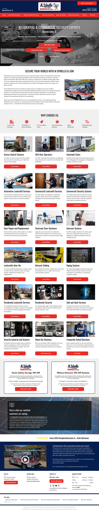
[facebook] (51, 486)
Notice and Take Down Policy (58, 507)
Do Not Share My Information (37, 507)
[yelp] (59, 486)
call (14, 103)
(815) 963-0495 (89, 10)
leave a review (35, 426)
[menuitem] (4, 15)
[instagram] (53, 486)
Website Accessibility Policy (70, 507)
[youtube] (56, 486)
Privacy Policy (26, 507)
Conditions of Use (47, 507)
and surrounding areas (33, 481)
